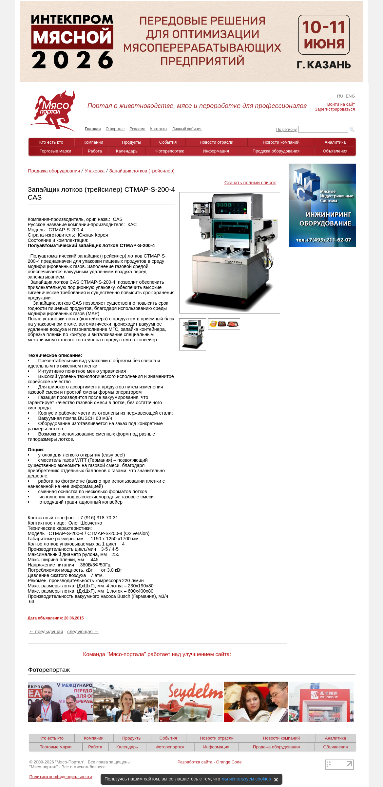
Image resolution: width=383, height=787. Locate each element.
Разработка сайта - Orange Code (210, 762)
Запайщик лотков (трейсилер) (142, 170)
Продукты (131, 142)
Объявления (335, 151)
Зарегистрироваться (335, 109)
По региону (286, 129)
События (168, 142)
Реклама (137, 129)
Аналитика (335, 142)
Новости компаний (281, 142)
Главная (93, 129)
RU (340, 96)
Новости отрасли (216, 142)
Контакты (158, 129)
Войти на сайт (341, 104)
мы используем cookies (246, 778)
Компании (93, 142)
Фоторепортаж (169, 151)
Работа (95, 151)
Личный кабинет (186, 129)
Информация (216, 151)
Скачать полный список (250, 182)
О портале (115, 129)
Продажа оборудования (276, 151)
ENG (350, 96)
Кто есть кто (51, 142)
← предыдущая (46, 631)
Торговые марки (55, 151)
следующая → (83, 631)
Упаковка (95, 170)
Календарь (127, 151)
